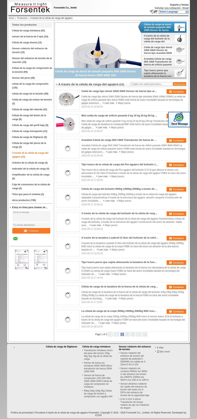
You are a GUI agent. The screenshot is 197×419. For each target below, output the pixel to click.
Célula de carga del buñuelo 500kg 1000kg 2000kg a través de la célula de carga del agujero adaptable (119, 188)
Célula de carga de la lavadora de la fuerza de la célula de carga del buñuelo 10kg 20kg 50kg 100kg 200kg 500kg (119, 286)
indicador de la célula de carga (29, 168)
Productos (22, 18)
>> (138, 334)
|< (110, 334)
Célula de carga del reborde (27, 109)
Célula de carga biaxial (24, 42)
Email (186, 8)
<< (116, 334)
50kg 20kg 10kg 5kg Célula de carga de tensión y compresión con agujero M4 (98, 393)
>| (145, 334)
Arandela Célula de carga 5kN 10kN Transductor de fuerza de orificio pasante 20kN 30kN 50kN (158, 62)
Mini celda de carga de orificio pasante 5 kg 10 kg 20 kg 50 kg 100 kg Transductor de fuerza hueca (119, 115)
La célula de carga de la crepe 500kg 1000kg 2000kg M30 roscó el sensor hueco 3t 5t (119, 311)
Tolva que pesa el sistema (26, 194)
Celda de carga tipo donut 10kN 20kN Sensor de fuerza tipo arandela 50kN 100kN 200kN (158, 50)
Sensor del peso (21, 78)
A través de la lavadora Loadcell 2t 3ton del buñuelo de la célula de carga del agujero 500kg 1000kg (119, 237)
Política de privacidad (22, 412)
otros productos (21, 200)
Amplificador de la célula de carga (30, 174)
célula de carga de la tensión (27, 93)
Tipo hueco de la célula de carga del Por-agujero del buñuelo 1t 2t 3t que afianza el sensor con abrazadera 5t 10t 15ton (119, 164)
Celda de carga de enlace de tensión (32, 99)
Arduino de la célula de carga (28, 162)
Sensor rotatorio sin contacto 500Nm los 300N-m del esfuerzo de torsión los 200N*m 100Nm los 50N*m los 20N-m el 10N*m (134, 374)
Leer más (109, 103)
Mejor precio (124, 103)
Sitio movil (163, 351)
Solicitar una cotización (167, 8)
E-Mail (160, 347)
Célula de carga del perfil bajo (28, 125)
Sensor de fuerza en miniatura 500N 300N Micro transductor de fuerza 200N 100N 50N (98, 367)
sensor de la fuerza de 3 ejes (27, 36)
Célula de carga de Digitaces (27, 137)
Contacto (31, 230)
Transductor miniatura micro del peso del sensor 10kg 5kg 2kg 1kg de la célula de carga (98, 354)
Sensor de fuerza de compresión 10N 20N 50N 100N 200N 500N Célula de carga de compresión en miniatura (98, 381)
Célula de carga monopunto (27, 131)
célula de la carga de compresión (30, 84)
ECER (98, 415)
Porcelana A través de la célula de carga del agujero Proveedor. (67, 412)
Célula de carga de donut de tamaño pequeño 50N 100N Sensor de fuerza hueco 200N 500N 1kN (157, 27)
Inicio (11, 18)
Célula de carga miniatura (26, 30)
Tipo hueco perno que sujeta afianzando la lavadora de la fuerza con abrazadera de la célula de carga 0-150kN (158, 73)
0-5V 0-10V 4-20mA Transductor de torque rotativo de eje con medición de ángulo (134, 403)
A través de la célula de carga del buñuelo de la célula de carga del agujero (156, 38)
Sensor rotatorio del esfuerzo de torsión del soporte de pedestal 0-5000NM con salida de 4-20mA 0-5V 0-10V (133, 359)
